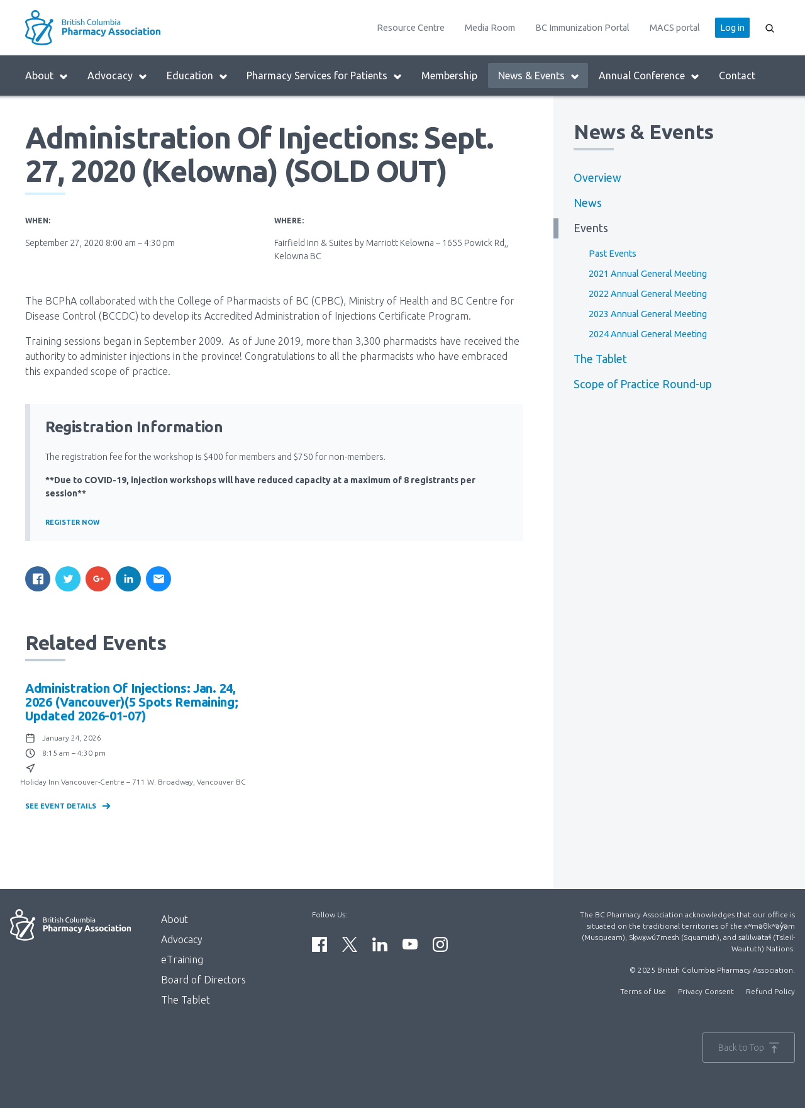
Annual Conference (649, 76)
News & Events (539, 76)
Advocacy (117, 76)
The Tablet (600, 359)
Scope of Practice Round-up (643, 384)
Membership (449, 75)
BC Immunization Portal (582, 28)
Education (197, 76)
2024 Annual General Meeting (648, 334)
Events (591, 228)
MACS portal (675, 28)
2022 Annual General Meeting (648, 294)
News (588, 203)
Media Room (490, 28)
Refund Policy (770, 991)
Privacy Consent (706, 991)
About (47, 76)
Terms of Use (643, 991)
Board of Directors (203, 979)
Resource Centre (411, 28)
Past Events (612, 254)
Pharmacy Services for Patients (324, 76)
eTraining (182, 959)
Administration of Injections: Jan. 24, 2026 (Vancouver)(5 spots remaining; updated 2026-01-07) (131, 702)
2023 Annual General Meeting (648, 314)
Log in (732, 28)
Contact (737, 75)
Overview (597, 178)
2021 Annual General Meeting (648, 274)
